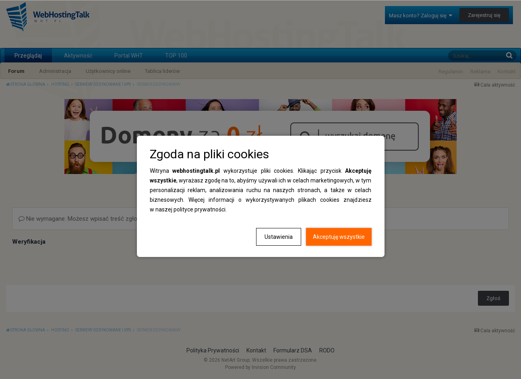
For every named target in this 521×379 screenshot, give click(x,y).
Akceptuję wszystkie (339, 237)
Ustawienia (279, 237)
